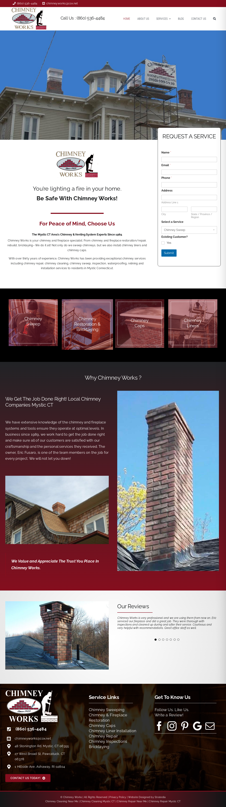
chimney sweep (80, 263)
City (163, 214)
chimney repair (33, 263)
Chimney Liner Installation (112, 731)
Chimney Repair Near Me (132, 801)
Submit (169, 253)
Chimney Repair (103, 736)
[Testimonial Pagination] (155, 640)
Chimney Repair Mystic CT (165, 801)
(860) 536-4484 (91, 18)
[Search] (214, 18)
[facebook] (159, 726)
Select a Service (172, 222)
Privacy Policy (117, 797)
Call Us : (69, 18)
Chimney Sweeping (107, 709)
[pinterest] (184, 726)
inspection (99, 263)
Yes (169, 242)
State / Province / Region (201, 216)
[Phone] (189, 184)
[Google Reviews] (197, 726)
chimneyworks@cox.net (33, 738)
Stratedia (160, 797)
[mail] (210, 726)
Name (166, 152)
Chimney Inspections (108, 741)
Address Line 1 (169, 202)
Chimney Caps (102, 725)
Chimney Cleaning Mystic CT (97, 801)
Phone (166, 178)
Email (166, 165)
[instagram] (172, 726)
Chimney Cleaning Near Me (61, 801)
